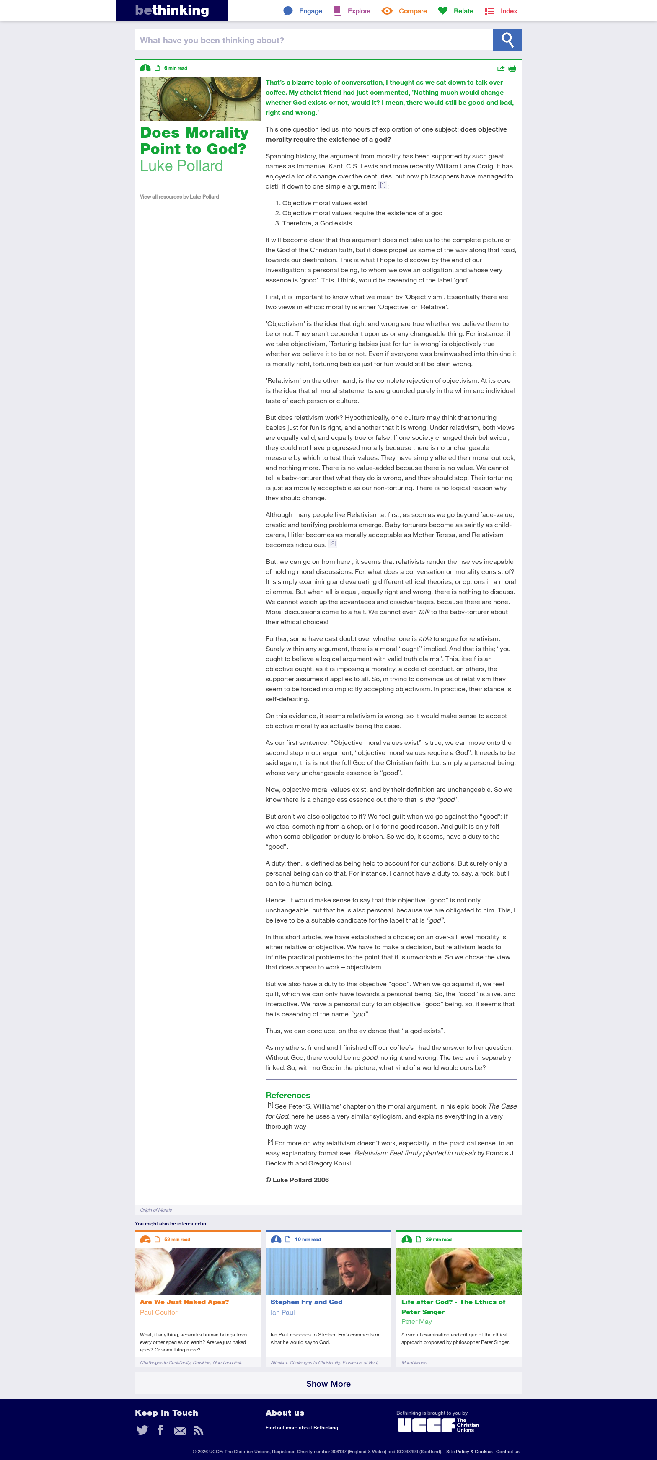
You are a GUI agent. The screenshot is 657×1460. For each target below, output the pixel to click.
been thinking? (212, 40)
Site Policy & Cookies (469, 1451)
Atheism (279, 1362)
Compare (413, 11)
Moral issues (413, 1362)
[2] (333, 543)
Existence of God (359, 1362)
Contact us (508, 1451)
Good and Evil (227, 1362)
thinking (172, 10)
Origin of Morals (155, 1209)
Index (509, 11)
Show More (328, 1383)
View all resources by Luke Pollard (179, 197)
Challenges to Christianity (165, 1362)
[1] (382, 184)
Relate (463, 11)
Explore (359, 11)
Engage (310, 11)
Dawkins (201, 1362)
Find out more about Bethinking (302, 1427)
